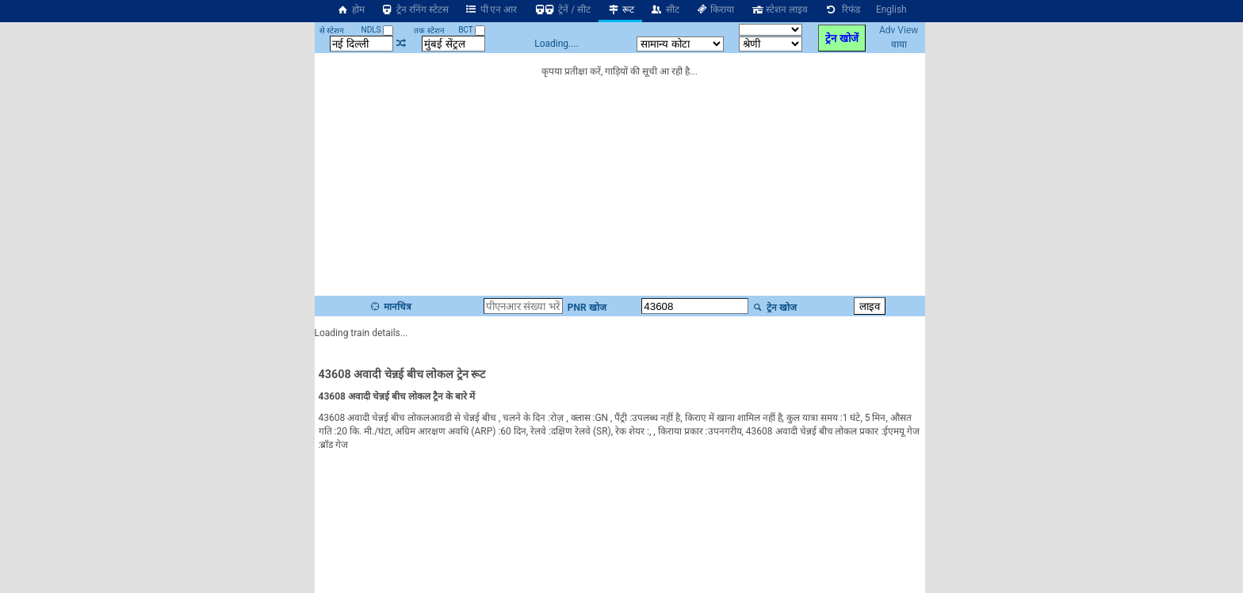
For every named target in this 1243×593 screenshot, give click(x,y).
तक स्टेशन (429, 30)
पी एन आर (491, 9)
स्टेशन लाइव (779, 9)
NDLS (377, 29)
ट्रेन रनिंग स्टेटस (415, 9)
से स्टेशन (331, 30)
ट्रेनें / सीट (562, 9)
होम (350, 9)
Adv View (898, 30)
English (891, 9)
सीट (664, 9)
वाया (899, 44)
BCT (471, 29)
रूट (620, 9)
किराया (715, 9)
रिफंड (842, 9)
